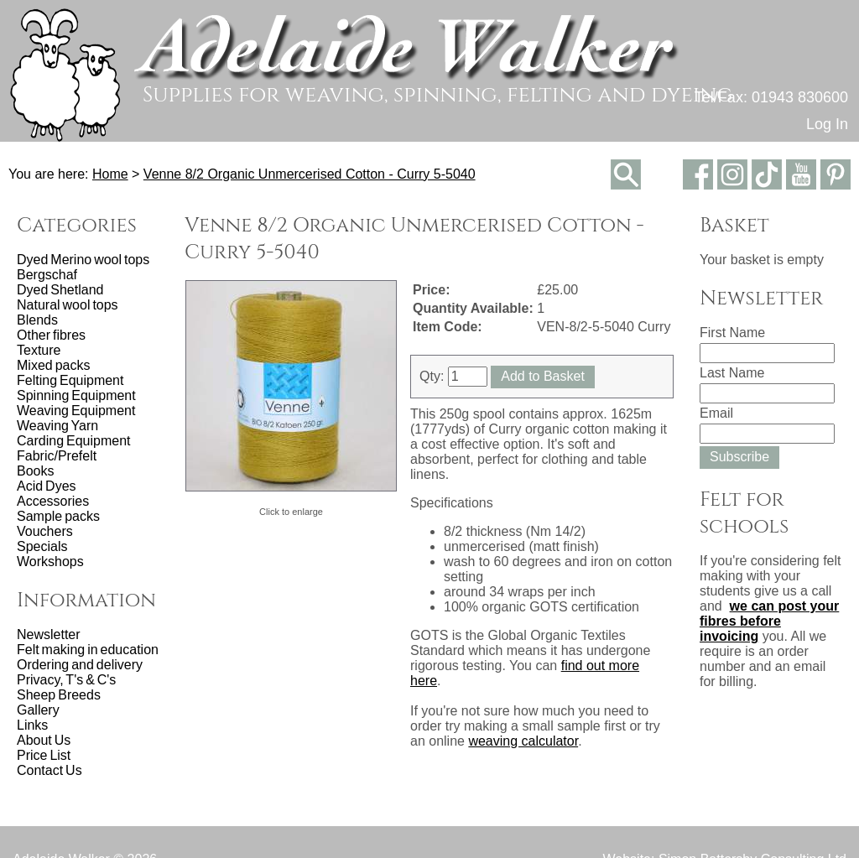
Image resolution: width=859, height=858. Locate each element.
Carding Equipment (73, 441)
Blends (37, 320)
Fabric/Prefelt (56, 456)
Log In (827, 124)
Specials (42, 546)
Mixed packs (53, 365)
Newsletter (49, 634)
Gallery (38, 710)
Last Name (732, 373)
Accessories (53, 501)
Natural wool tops (67, 305)
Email (716, 413)
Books (35, 471)
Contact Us (49, 770)
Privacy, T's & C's (66, 680)
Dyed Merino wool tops (83, 259)
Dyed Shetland (60, 290)
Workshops (50, 561)
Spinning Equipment (76, 395)
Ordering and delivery (80, 665)
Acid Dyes (46, 486)
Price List (43, 755)
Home (110, 174)
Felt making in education (88, 649)
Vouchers (45, 531)
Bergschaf (47, 275)
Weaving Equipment (76, 410)
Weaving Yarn (57, 426)
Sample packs (58, 516)
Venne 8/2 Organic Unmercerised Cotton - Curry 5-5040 (309, 174)
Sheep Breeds (59, 695)
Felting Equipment (70, 380)
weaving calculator (523, 741)
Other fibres (51, 335)
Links (32, 725)
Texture (38, 350)
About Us (43, 740)
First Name (732, 332)
